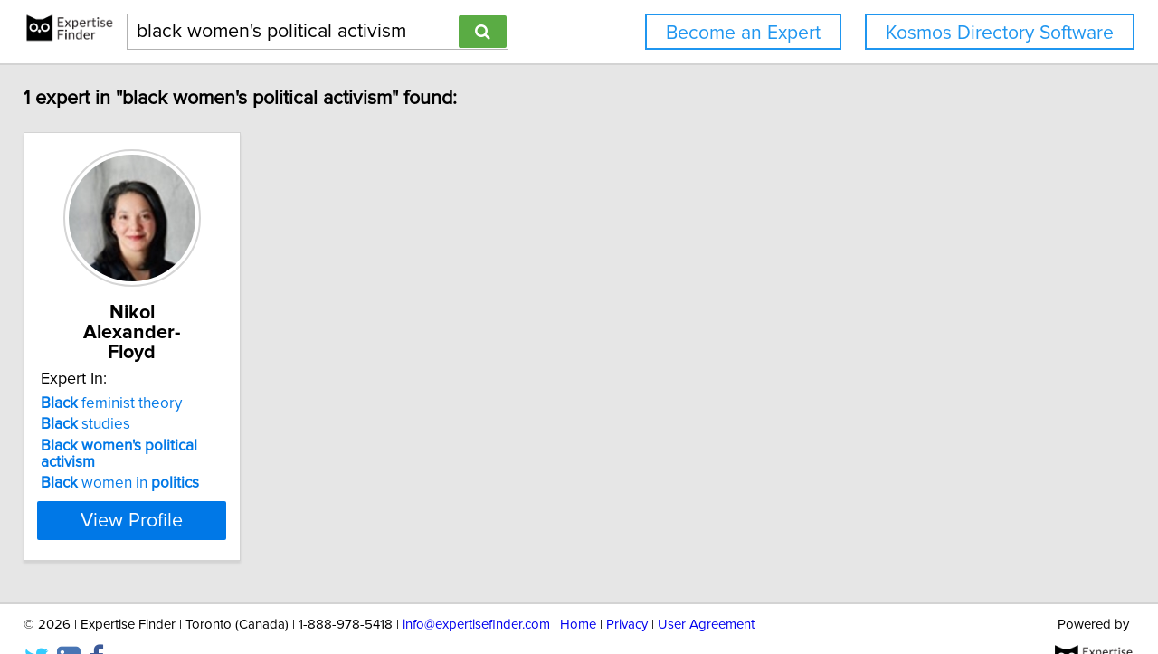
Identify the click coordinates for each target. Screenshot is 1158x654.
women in (132, 447)
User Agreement (706, 588)
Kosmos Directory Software (1000, 33)
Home (578, 588)
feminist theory (124, 383)
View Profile (168, 484)
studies (98, 404)
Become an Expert (743, 33)
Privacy (627, 588)
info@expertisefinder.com (476, 588)
